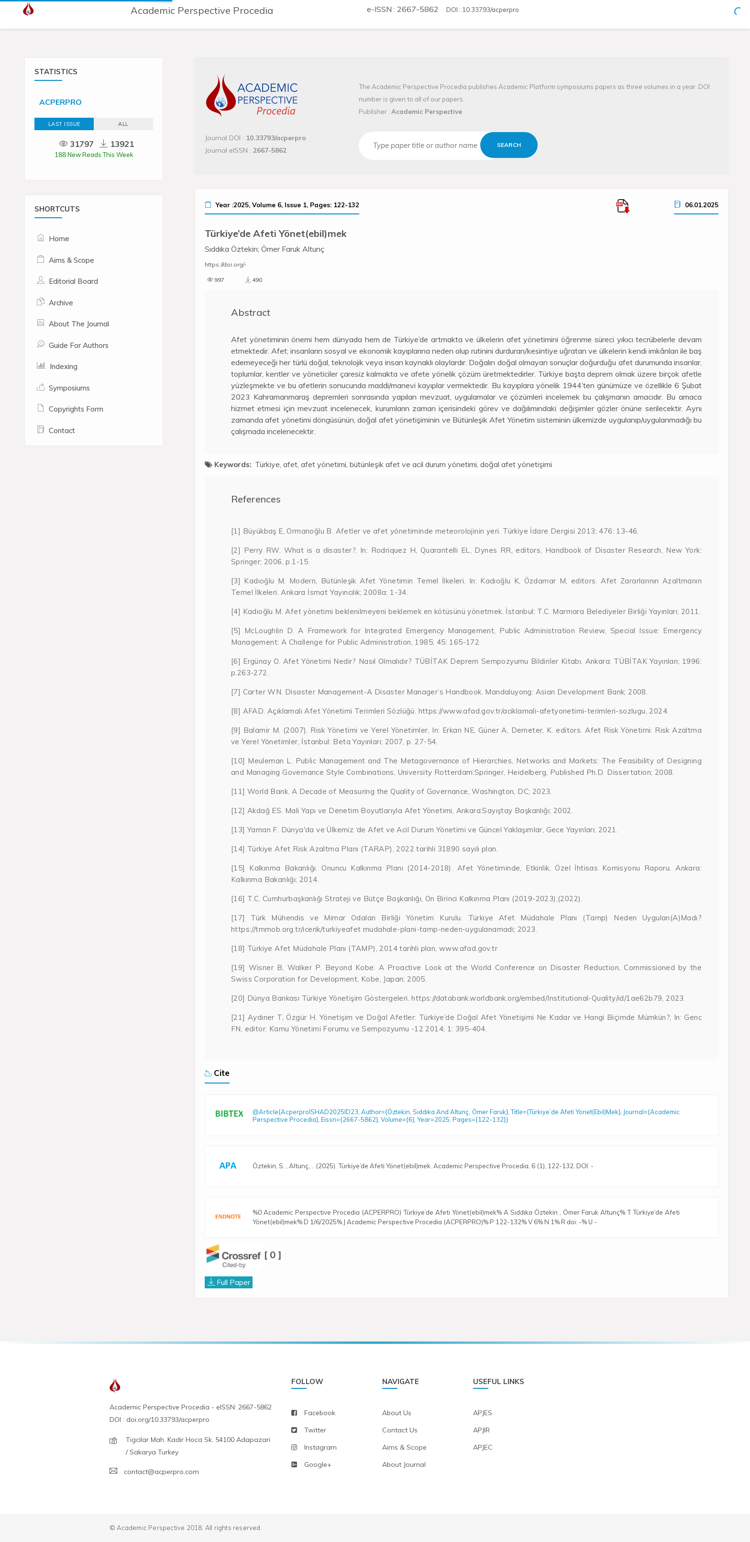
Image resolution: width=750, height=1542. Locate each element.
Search (509, 144)
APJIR (481, 1430)
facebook (319, 1412)
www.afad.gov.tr (468, 948)
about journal (404, 1464)
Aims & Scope (71, 260)
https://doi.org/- (225, 264)
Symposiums (69, 387)
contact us (400, 1430)
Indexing (63, 366)
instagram (320, 1447)
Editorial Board (73, 281)
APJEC (483, 1447)
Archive (61, 302)
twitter (315, 1430)
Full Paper (233, 1282)
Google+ (317, 1464)
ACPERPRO (60, 102)
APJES (482, 1412)
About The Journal (79, 323)
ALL (123, 124)
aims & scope (404, 1447)
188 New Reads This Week (94, 154)
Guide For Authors (79, 345)
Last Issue (64, 124)
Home (59, 238)
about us (396, 1412)
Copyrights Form (76, 408)
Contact (62, 430)
